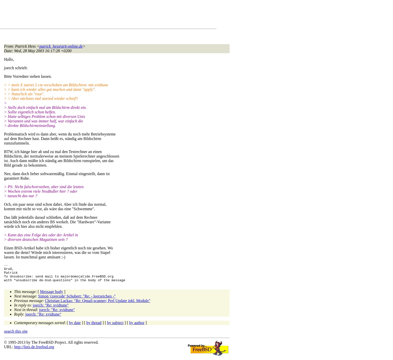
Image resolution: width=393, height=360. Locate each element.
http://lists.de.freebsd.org (34, 350)
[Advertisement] (95, 15)
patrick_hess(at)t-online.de (61, 46)
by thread (94, 326)
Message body (51, 295)
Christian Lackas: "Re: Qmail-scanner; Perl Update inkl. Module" (97, 304)
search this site (16, 335)
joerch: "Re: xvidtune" (51, 309)
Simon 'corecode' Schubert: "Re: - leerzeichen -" (77, 300)
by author (136, 326)
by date (75, 326)
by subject (115, 326)
